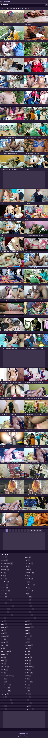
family (4, 633)
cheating (4, 588)
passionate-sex (29, 609)
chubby (4, 594)
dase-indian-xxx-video (7, 606)
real (27, 621)
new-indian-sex (30, 585)
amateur (4, 560)
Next (40, 530)
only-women (29, 591)
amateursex (5, 570)
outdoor (28, 603)
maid (27, 560)
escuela (4, 624)
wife (27, 688)
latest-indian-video (7, 703)
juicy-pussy (5, 694)
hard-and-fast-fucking (7, 676)
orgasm (28, 597)
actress (4, 557)
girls (3, 657)
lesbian (4, 709)
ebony (3, 618)
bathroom (4, 585)
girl (3, 648)
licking (28, 557)
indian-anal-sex (6, 685)
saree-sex (28, 636)
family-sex (5, 636)
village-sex (29, 673)
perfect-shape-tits (30, 618)
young (28, 706)
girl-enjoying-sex (6, 651)
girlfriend (4, 654)
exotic (3, 630)
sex (27, 639)
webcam (28, 676)
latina (4, 706)
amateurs (4, 566)
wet (27, 679)
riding (27, 633)
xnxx (27, 691)
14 (34, 530)
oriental (28, 600)
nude (27, 588)
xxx (27, 700)
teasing (28, 663)
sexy (27, 642)
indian (4, 682)
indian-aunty (5, 688)
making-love (29, 563)
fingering (4, 642)
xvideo (28, 694)
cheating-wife (5, 591)
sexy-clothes (29, 645)
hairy (3, 663)
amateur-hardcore (7, 563)
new (27, 582)
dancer (4, 603)
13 (31, 530)
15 (37, 530)
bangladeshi (5, 582)
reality (27, 630)
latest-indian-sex (6, 700)
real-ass (28, 624)
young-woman (29, 709)
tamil (27, 654)
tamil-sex (28, 657)
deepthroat (5, 612)
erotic (3, 621)
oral (27, 594)
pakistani (28, 606)
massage (28, 570)
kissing (4, 697)
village (28, 670)
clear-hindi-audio (6, 600)
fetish (3, 639)
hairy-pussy (5, 667)
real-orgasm (29, 627)
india (4, 679)
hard (3, 673)
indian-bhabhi (6, 691)
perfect (28, 612)
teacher (28, 660)
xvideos (28, 697)
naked (27, 576)
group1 (4, 660)
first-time (4, 645)
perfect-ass (29, 615)
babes (3, 576)
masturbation (29, 573)
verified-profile (29, 667)
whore (27, 685)
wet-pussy (29, 682)
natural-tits (29, 579)
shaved (28, 648)
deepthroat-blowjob (7, 615)
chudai (4, 597)
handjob (4, 670)
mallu (27, 566)
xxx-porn (28, 703)
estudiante (4, 627)
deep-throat (5, 609)
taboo (27, 651)
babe (3, 573)
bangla (4, 579)
